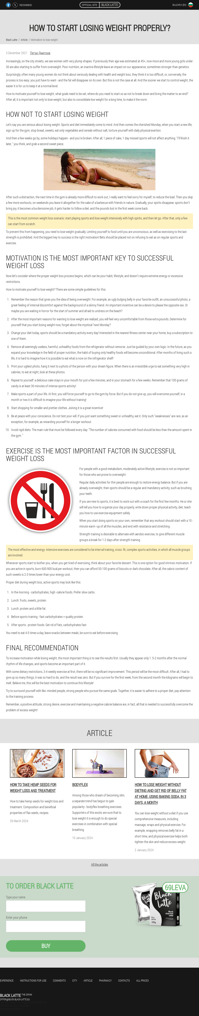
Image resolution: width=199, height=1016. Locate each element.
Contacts (124, 980)
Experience (7, 980)
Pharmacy (105, 980)
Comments (59, 980)
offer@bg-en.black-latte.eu (15, 999)
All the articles (99, 864)
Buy (45, 946)
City (74, 980)
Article (88, 980)
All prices (142, 980)
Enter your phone (16, 917)
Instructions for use (33, 980)
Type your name (15, 897)
